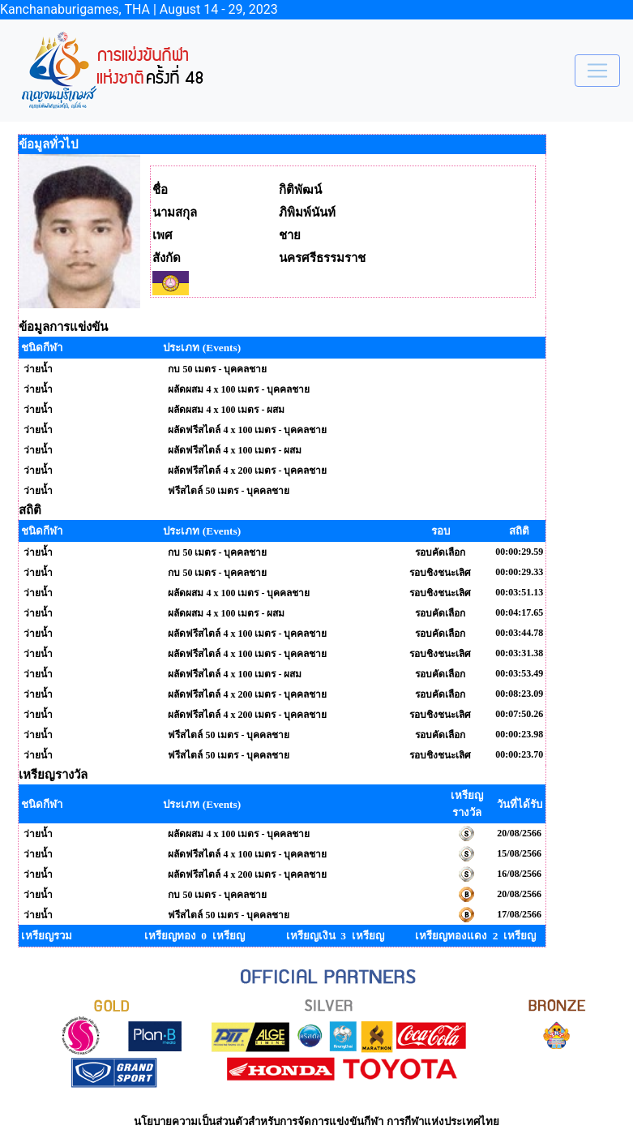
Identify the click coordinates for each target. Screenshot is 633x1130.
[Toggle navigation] (597, 70)
